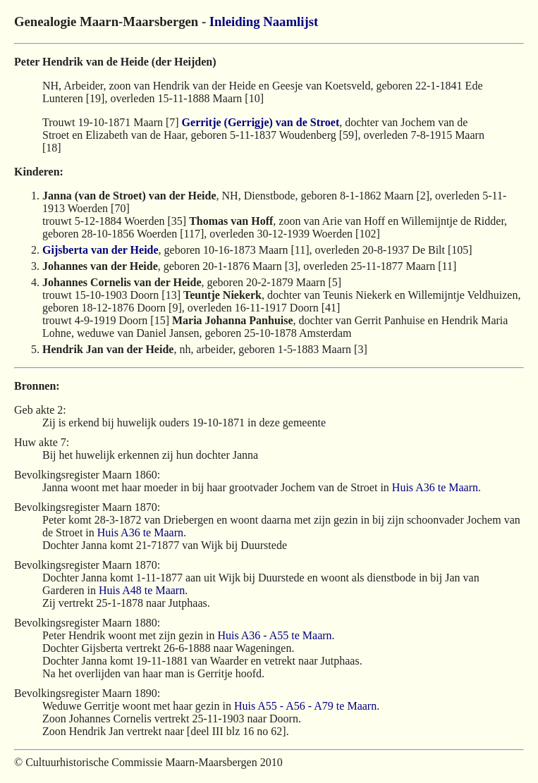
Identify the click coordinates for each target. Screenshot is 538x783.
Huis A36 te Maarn (435, 487)
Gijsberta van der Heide (100, 250)
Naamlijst (290, 21)
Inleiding (234, 21)
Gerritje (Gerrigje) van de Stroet (261, 122)
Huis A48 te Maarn (142, 590)
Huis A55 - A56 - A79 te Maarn (305, 706)
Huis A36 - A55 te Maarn (274, 635)
